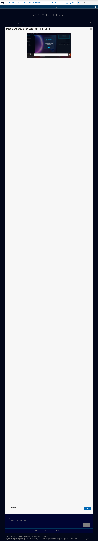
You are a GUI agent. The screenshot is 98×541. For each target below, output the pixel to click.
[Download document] (87, 508)
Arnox (8, 508)
